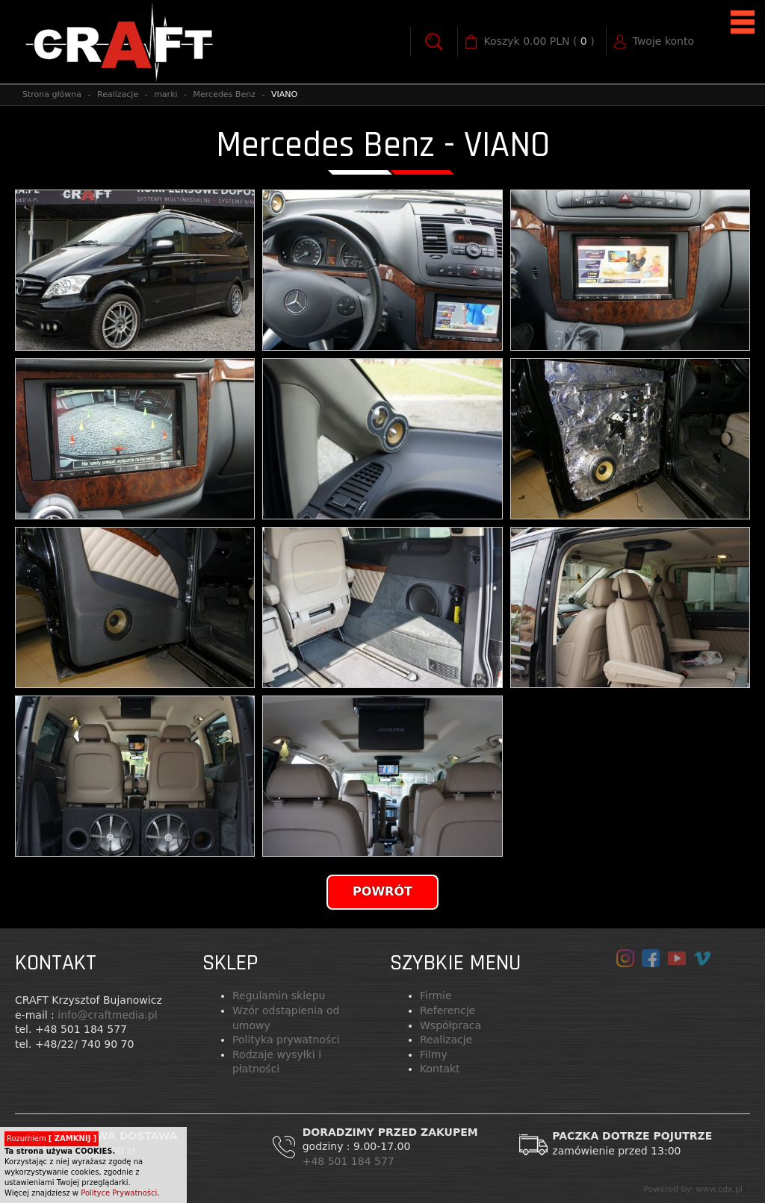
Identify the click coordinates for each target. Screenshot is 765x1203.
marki (165, 94)
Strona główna (51, 94)
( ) (539, 41)
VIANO (284, 94)
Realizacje (117, 94)
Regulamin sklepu (278, 996)
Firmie (436, 996)
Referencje (447, 1010)
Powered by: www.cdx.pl (693, 1189)
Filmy (433, 1054)
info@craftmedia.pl (107, 1015)
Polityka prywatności (286, 1040)
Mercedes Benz (224, 94)
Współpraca (450, 1025)
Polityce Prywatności (119, 1193)
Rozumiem (51, 1138)
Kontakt (440, 1069)
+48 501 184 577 (350, 1161)
